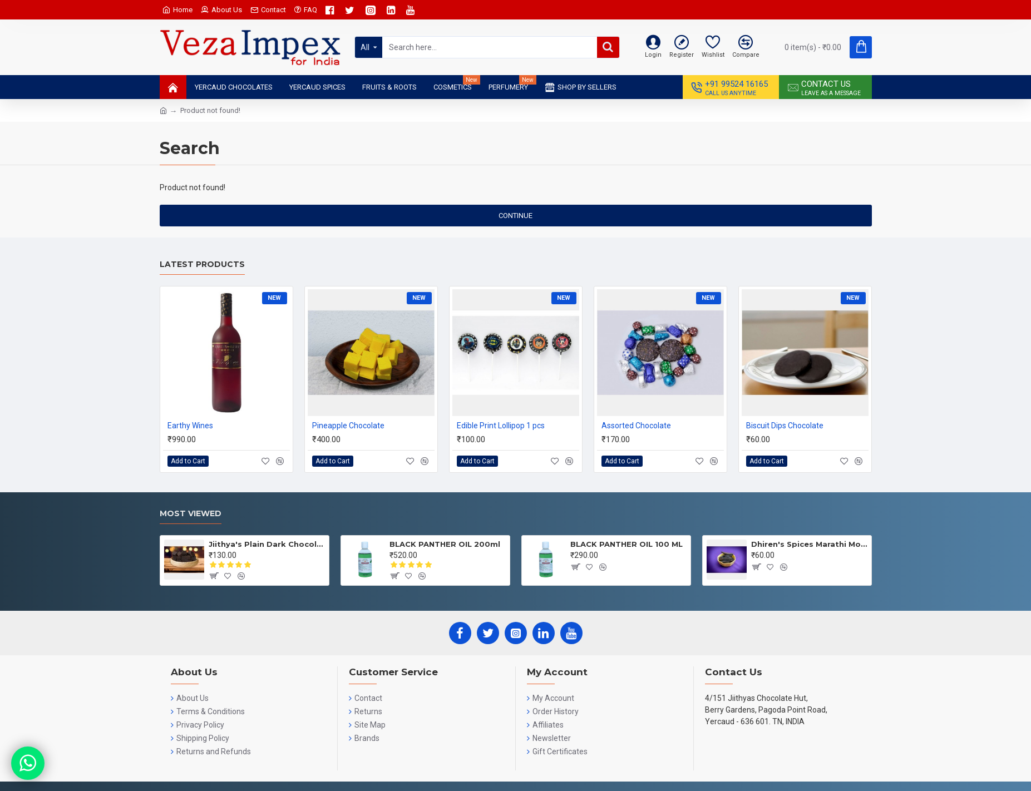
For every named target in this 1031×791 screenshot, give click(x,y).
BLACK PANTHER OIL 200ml (444, 544)
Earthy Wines (190, 425)
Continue (515, 215)
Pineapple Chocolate (348, 425)
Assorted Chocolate (636, 425)
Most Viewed (190, 513)
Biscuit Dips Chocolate (784, 425)
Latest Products (202, 264)
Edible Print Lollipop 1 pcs (501, 425)
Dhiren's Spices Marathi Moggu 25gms (809, 544)
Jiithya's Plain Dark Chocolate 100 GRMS (267, 544)
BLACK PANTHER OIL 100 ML (626, 544)
